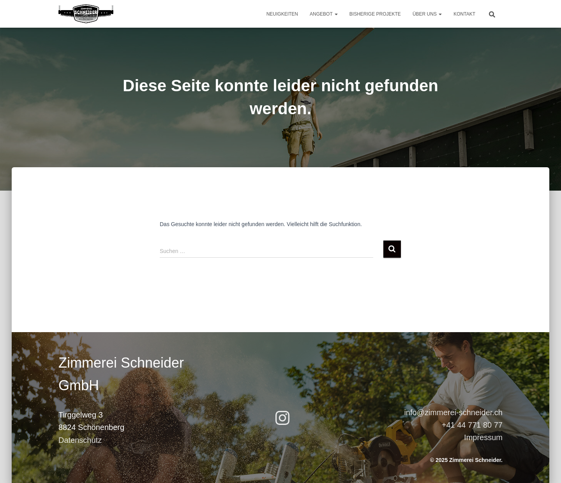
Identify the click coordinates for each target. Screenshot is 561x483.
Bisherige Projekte (375, 14)
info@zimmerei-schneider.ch (453, 412)
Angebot (324, 14)
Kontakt (464, 14)
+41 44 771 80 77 (472, 425)
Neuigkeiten (282, 14)
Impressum (483, 437)
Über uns (427, 14)
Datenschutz (80, 440)
